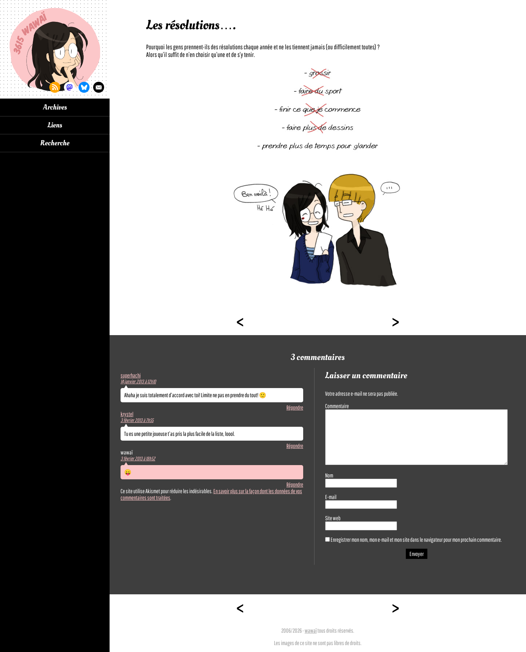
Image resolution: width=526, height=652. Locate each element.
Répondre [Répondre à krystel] (294, 445)
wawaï (311, 630)
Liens (54, 125)
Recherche (54, 143)
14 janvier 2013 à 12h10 (138, 381)
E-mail (330, 497)
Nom (329, 475)
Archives (55, 107)
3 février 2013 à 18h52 (138, 458)
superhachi (131, 375)
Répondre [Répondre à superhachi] (294, 407)
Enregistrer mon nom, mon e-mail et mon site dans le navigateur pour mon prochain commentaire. (416, 539)
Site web (332, 518)
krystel (127, 414)
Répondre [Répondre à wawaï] (294, 484)
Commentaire (337, 406)
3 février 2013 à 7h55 (137, 420)
